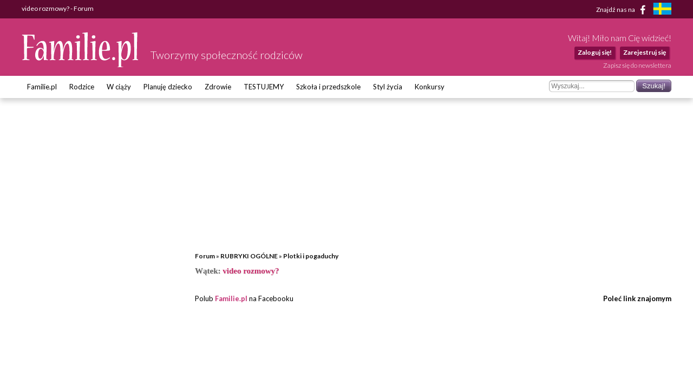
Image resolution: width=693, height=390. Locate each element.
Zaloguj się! (595, 52)
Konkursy (429, 86)
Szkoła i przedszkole (328, 86)
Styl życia (387, 86)
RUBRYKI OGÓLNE (249, 256)
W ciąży (119, 86)
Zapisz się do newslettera (637, 65)
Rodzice (81, 86)
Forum (205, 256)
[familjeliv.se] (662, 10)
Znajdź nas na (623, 10)
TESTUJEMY (264, 86)
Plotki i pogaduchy (310, 256)
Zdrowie (218, 86)
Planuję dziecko (167, 86)
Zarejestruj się (644, 52)
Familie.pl (42, 86)
